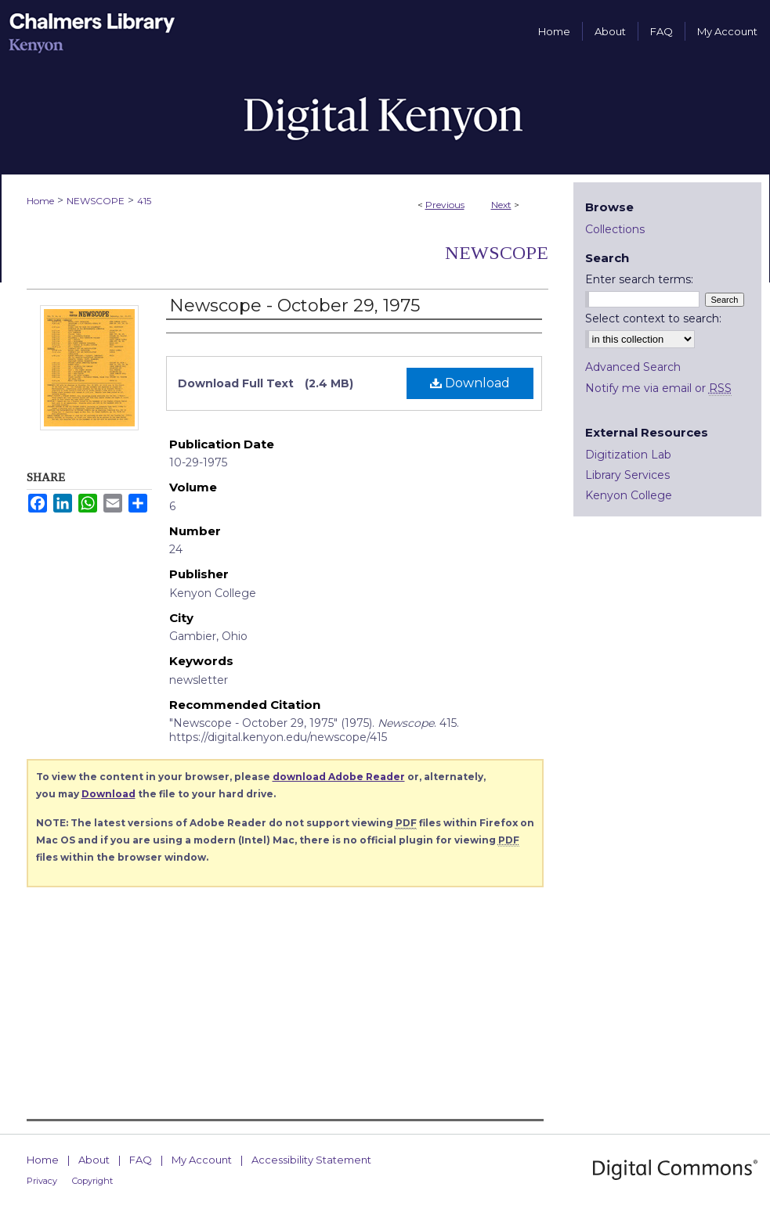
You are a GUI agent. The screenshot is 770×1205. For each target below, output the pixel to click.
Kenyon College (628, 495)
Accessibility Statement (311, 1159)
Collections (615, 229)
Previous (445, 204)
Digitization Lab (628, 455)
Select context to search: (653, 318)
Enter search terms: (639, 279)
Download (470, 383)
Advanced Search (633, 367)
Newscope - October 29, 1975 (294, 305)
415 (144, 201)
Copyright (92, 1180)
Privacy (42, 1180)
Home (40, 201)
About (94, 1159)
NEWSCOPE (96, 201)
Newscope (496, 253)
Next (501, 204)
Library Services (627, 475)
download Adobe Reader (339, 776)
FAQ (140, 1159)
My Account (202, 1159)
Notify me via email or (658, 388)
